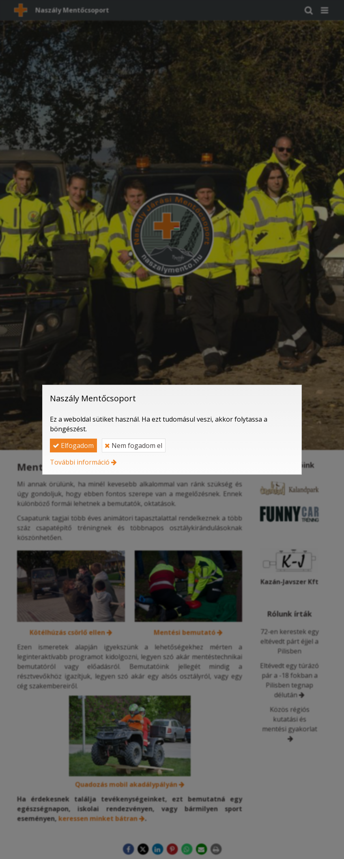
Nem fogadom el (133, 445)
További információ (80, 462)
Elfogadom (73, 445)
